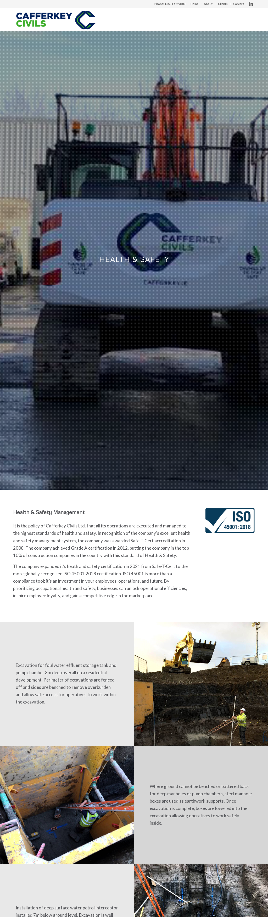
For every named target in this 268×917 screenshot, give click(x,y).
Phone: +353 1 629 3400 (169, 3)
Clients (223, 3)
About (208, 3)
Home (194, 3)
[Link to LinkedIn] (251, 4)
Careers (238, 3)
